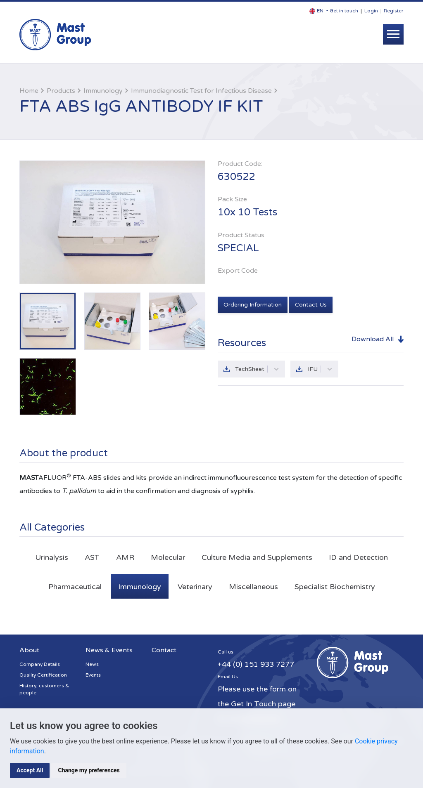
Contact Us (311, 304)
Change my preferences (88, 770)
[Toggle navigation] (393, 34)
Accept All (30, 770)
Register (394, 11)
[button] (318, 11)
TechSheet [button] (257, 369)
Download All (373, 339)
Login (371, 11)
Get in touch (344, 11)
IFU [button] (320, 369)
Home (28, 91)
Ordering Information (252, 304)
